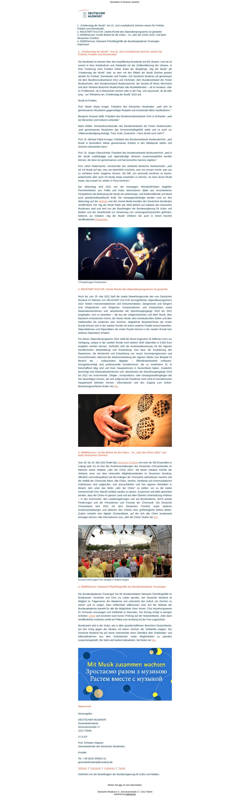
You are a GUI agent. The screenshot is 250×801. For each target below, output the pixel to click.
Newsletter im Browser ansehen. (125, 2)
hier (116, 386)
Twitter (121, 768)
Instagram (109, 768)
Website (103, 201)
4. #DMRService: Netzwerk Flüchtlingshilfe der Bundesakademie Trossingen (118, 41)
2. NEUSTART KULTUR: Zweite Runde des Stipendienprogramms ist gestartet (119, 31)
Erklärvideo (101, 219)
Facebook (95, 768)
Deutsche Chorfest (128, 462)
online (92, 615)
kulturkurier (131, 794)
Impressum (83, 44)
